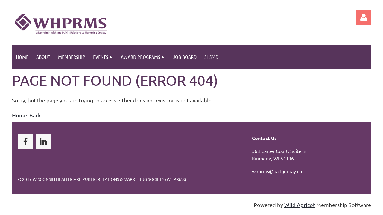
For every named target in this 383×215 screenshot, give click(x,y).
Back (35, 115)
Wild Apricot (299, 205)
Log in (363, 17)
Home (19, 115)
